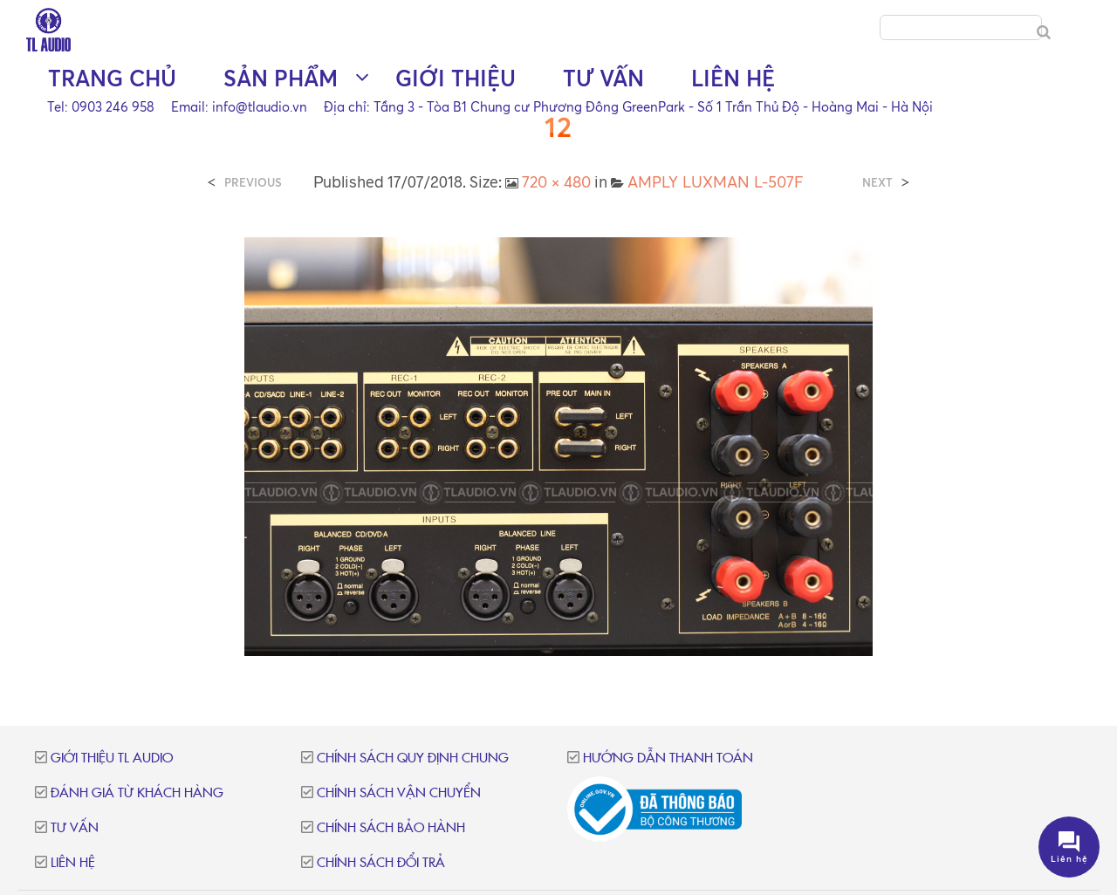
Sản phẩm (280, 78)
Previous (253, 182)
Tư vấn (603, 78)
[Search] (1043, 33)
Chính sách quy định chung (413, 758)
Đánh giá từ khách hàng (137, 793)
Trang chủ (112, 78)
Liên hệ (733, 78)
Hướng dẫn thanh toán (668, 758)
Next (877, 182)
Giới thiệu (455, 78)
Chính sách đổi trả (381, 863)
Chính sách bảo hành (391, 828)
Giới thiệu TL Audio (112, 758)
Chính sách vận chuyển (399, 793)
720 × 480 (556, 181)
